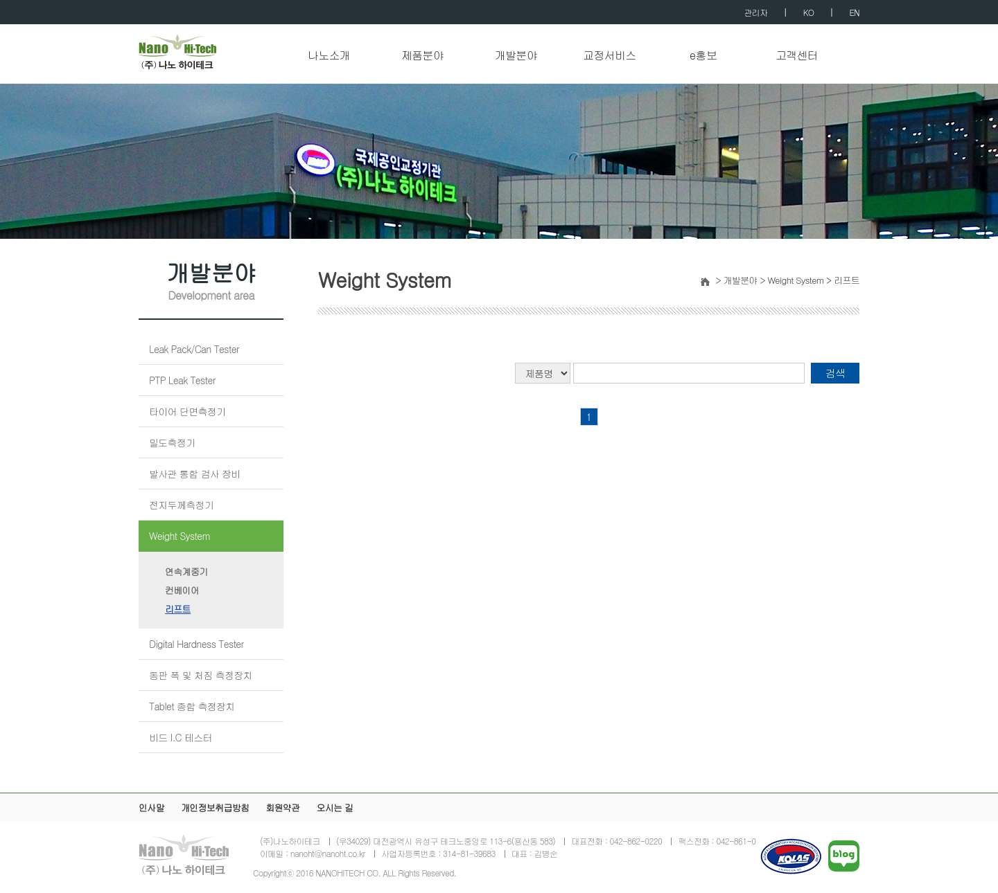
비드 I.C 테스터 (180, 737)
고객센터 (797, 55)
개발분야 (516, 55)
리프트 (178, 608)
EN (855, 12)
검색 (835, 373)
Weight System (179, 536)
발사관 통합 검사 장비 (194, 473)
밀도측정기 (172, 442)
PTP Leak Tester (182, 380)
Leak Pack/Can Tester (194, 349)
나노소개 (329, 55)
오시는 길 (334, 807)
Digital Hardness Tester (196, 644)
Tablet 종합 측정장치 (192, 706)
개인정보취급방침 (215, 807)
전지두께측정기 (181, 505)
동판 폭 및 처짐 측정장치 (200, 675)
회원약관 (282, 807)
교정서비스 (609, 55)
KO (808, 12)
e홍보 (703, 55)
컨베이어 (182, 590)
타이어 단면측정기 (187, 411)
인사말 (151, 807)
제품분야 (422, 55)
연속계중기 (186, 571)
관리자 (756, 12)
